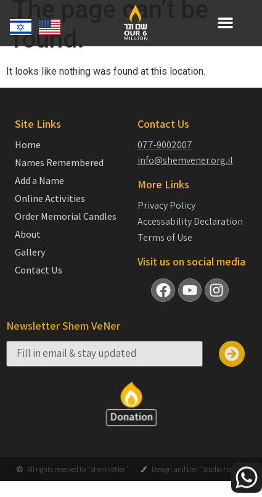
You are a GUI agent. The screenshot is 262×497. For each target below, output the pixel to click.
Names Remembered (59, 173)
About (28, 245)
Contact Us (38, 281)
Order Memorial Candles (66, 227)
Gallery (30, 263)
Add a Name (39, 191)
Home (28, 155)
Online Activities (50, 209)
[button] (225, 22)
